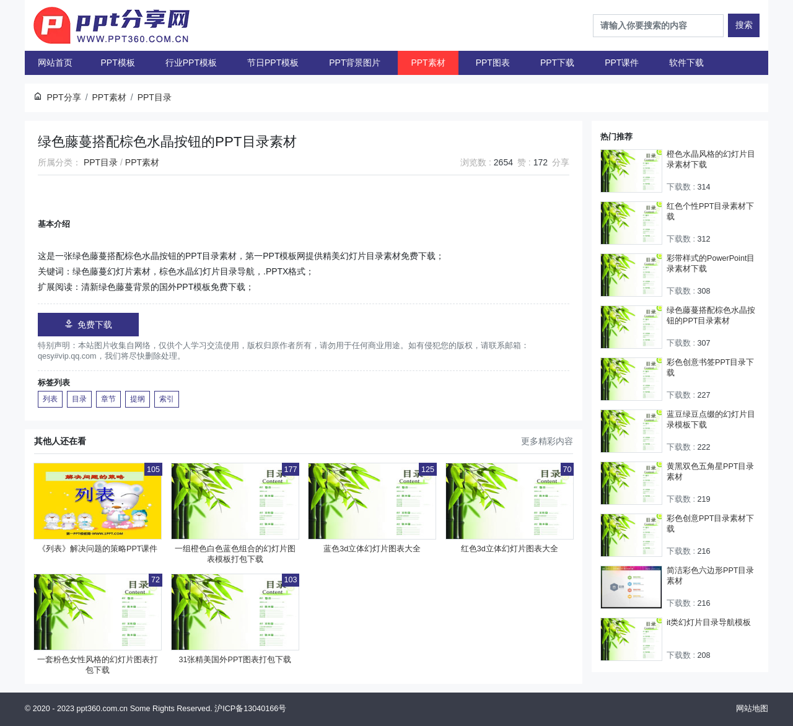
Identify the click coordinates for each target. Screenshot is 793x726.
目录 (79, 399)
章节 (108, 399)
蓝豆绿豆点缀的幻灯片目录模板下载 (711, 419)
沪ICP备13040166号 (250, 708)
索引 (166, 399)
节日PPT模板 (273, 63)
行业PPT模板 (191, 63)
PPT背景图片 (354, 63)
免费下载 (88, 324)
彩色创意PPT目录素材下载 (711, 523)
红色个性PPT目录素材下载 (711, 211)
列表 (50, 399)
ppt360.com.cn (102, 708)
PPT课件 (622, 63)
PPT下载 (557, 63)
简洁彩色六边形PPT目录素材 (711, 575)
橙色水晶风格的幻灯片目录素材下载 (711, 159)
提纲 (137, 399)
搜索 (744, 25)
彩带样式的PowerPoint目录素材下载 (711, 263)
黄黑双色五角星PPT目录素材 (711, 471)
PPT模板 (118, 63)
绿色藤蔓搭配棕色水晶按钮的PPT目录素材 (711, 315)
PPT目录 (101, 162)
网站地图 (752, 708)
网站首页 (55, 63)
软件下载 (686, 63)
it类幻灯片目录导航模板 (709, 622)
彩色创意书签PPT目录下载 (711, 367)
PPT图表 (493, 63)
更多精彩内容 (547, 441)
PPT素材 (428, 63)
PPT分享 (63, 97)
